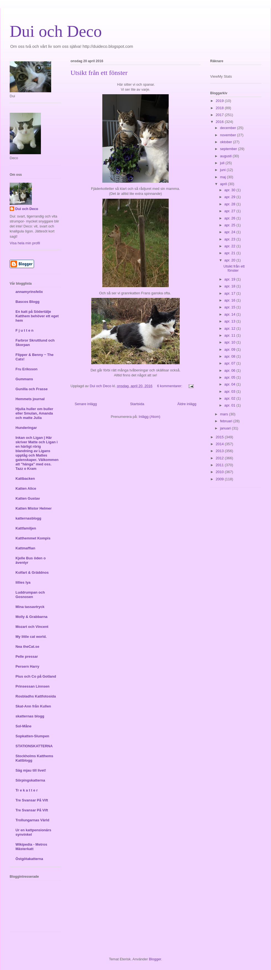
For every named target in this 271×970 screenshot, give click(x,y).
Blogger (155, 959)
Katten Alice (25, 488)
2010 (220, 472)
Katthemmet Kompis (32, 538)
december (228, 128)
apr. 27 (230, 211)
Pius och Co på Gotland (35, 676)
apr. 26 (230, 218)
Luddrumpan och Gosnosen (30, 594)
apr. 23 (230, 239)
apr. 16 (230, 300)
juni (223, 170)
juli (223, 163)
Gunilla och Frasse (31, 389)
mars (224, 414)
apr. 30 (230, 190)
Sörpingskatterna (30, 780)
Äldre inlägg (186, 404)
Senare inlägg (86, 404)
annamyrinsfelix (29, 292)
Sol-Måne (23, 726)
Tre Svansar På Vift (31, 800)
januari (226, 428)
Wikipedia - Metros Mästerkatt (31, 846)
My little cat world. (31, 637)
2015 (220, 437)
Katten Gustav (27, 498)
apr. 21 (230, 253)
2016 (220, 122)
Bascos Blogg (27, 302)
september (229, 149)
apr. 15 (230, 307)
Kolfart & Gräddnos (32, 572)
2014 (220, 444)
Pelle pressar (26, 656)
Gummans (24, 379)
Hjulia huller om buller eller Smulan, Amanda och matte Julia (34, 413)
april (224, 184)
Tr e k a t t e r (26, 790)
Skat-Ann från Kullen (33, 706)
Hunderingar (26, 428)
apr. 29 (230, 197)
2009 (220, 479)
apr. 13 (230, 321)
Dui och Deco (56, 31)
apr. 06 (230, 370)
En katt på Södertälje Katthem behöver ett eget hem (37, 316)
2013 (220, 451)
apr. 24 (230, 232)
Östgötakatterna (29, 859)
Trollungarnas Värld (32, 820)
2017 (220, 115)
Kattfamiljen (25, 528)
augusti (226, 156)
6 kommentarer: (170, 386)
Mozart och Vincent (31, 627)
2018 (220, 108)
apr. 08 (230, 356)
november (228, 135)
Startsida (137, 404)
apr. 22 (230, 246)
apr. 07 (230, 363)
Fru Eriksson (26, 369)
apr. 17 (230, 293)
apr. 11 (230, 335)
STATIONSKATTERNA (34, 746)
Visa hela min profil (25, 243)
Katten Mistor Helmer (33, 508)
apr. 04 (230, 384)
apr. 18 (230, 286)
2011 (220, 465)
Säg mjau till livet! (30, 770)
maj (223, 177)
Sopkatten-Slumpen (32, 736)
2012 (220, 458)
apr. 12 (230, 328)
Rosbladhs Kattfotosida (35, 696)
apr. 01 (230, 405)
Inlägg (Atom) (149, 417)
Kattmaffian (25, 548)
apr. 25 (230, 225)
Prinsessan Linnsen (32, 686)
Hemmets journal (30, 399)
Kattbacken (25, 478)
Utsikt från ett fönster (99, 72)
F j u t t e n (24, 330)
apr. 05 (230, 377)
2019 (220, 101)
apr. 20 (230, 260)
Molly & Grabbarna (31, 617)
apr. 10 (230, 342)
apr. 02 (230, 398)
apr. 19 (230, 279)
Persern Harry (27, 666)
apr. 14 (230, 314)
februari (226, 421)
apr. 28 (230, 204)
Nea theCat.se (27, 646)
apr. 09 (230, 349)
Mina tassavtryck (30, 607)
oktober (226, 142)
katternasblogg (28, 518)
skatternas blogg (29, 716)
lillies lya (22, 582)
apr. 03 (230, 391)
